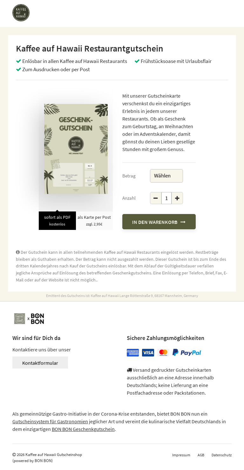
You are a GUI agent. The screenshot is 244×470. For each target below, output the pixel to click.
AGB (201, 455)
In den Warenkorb (159, 222)
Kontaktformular (40, 363)
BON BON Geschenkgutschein (83, 429)
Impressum (181, 455)
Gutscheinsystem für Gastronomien (50, 421)
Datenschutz (222, 455)
